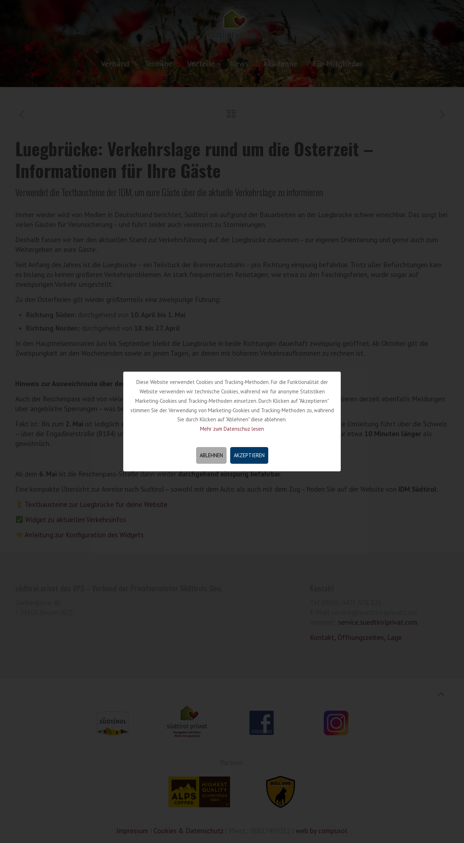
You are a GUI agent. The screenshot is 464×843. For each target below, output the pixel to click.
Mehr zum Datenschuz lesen (232, 428)
